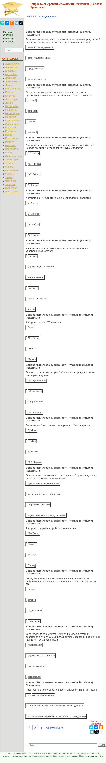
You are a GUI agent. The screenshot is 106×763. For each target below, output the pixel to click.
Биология (10, 70)
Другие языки (12, 81)
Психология (11, 138)
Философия (11, 170)
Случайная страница (9, 40)
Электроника (12, 191)
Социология (11, 149)
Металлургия (12, 113)
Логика (9, 102)
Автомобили (12, 63)
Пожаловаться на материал (91, 756)
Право (8, 134)
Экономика (11, 188)
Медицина (11, 110)
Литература (11, 99)
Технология (11, 159)
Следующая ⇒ (48, 16)
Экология (10, 184)
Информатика (12, 88)
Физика (9, 166)
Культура (10, 95)
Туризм (9, 163)
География (11, 74)
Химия (8, 177)
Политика (10, 131)
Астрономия (12, 67)
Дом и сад (10, 78)
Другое (9, 85)
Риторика (10, 145)
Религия (9, 141)
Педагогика (11, 127)
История (9, 92)
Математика (12, 106)
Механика (10, 117)
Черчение (10, 181)
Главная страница (8, 33)
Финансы (10, 173)
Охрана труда (12, 124)
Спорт (8, 152)
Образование (12, 120)
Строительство (13, 156)
